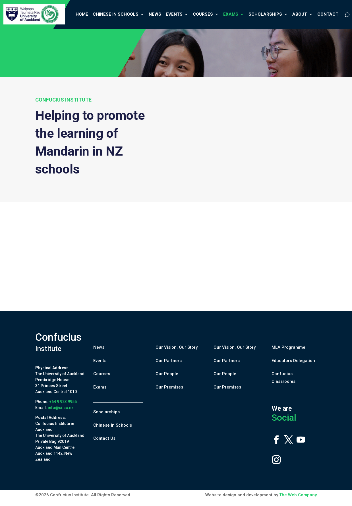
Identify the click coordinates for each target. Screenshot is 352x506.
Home (82, 15)
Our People (167, 373)
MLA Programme (288, 347)
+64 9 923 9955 (63, 401)
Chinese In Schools (115, 15)
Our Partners (169, 360)
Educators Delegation (293, 360)
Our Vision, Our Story (177, 347)
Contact (327, 15)
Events (174, 15)
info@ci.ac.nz (61, 407)
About (299, 15)
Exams (230, 15)
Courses (203, 15)
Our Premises (169, 387)
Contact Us (104, 438)
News (155, 15)
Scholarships (265, 15)
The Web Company (298, 494)
